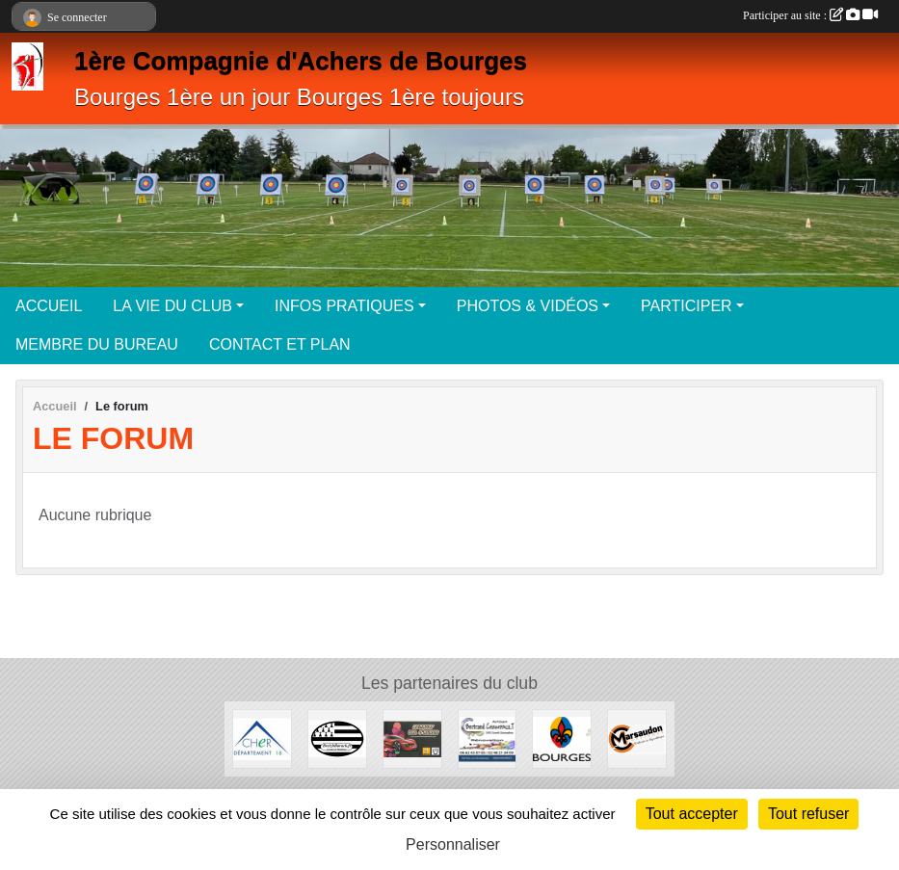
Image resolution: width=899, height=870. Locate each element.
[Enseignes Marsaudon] (637, 737)
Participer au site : (810, 15)
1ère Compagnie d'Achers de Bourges (300, 60)
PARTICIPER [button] (686, 306)
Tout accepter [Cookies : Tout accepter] (692, 813)
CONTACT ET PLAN (280, 344)
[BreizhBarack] (337, 737)
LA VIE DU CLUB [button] (172, 306)
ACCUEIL (48, 306)
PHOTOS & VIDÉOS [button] (527, 306)
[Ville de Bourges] (562, 737)
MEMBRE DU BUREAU (96, 344)
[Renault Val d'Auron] (412, 737)
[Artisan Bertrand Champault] (487, 737)
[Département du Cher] (262, 737)
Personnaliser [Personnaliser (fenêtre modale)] (453, 844)
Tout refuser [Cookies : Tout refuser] (808, 813)
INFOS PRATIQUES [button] (344, 306)
